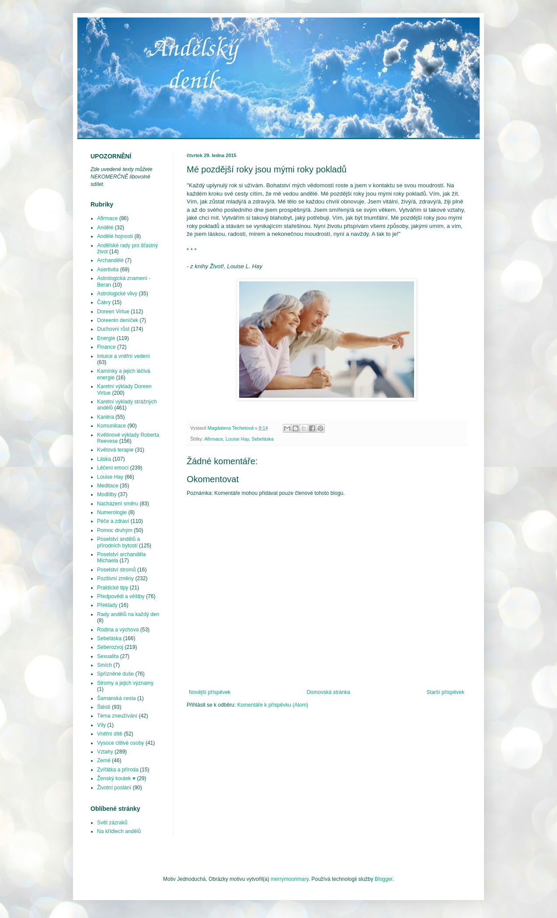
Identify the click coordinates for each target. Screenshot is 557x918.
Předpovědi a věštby (121, 596)
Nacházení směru (117, 504)
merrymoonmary (289, 879)
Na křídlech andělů (119, 831)
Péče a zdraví (113, 521)
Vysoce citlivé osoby (120, 743)
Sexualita (107, 656)
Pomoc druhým (114, 530)
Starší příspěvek (445, 692)
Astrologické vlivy (117, 294)
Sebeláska (262, 438)
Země (104, 760)
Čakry (104, 302)
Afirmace (213, 438)
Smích (104, 665)
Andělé (105, 227)
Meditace (107, 486)
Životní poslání (114, 788)
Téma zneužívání (117, 716)
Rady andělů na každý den (128, 614)
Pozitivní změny (115, 578)
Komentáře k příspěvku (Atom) (272, 705)
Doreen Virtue (113, 311)
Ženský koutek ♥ (116, 778)
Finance (106, 347)
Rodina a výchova (118, 630)
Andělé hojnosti (115, 236)
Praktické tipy (112, 588)
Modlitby (107, 494)
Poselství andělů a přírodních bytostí (118, 542)
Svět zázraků (112, 823)
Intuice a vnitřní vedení (123, 356)
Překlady (107, 605)
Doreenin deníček (117, 320)
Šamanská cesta (116, 698)
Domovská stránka (328, 692)
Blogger (384, 879)
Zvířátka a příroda (118, 770)
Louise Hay (237, 438)
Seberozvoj (110, 647)
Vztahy (105, 752)
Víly (101, 725)
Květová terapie (115, 450)
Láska (104, 459)
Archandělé (110, 260)
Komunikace (111, 426)
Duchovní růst (113, 329)
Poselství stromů (116, 570)
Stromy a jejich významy (125, 683)
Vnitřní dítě (109, 734)
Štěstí (104, 707)
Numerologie (112, 512)
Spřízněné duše (115, 674)
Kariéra (105, 417)
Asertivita (107, 269)
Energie (106, 338)
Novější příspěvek (209, 692)
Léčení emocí (113, 468)
